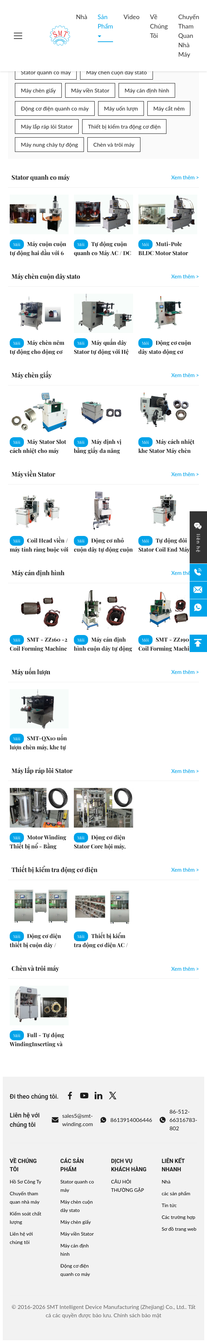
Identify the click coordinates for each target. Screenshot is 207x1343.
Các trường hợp (178, 1217)
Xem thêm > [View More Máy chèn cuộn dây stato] (185, 276)
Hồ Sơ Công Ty (25, 1182)
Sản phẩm (105, 21)
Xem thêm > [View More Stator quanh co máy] (185, 177)
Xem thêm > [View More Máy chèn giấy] (185, 375)
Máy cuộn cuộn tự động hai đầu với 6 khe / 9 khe (38, 252)
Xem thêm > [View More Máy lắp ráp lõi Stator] (185, 771)
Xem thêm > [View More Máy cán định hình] (185, 573)
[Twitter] (112, 1096)
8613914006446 (126, 1119)
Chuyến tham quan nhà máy (188, 35)
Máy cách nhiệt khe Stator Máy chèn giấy (166, 450)
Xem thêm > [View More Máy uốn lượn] (185, 672)
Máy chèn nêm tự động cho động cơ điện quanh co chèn (37, 351)
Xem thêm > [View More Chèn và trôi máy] (185, 969)
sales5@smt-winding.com (72, 1119)
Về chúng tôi (159, 26)
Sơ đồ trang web (179, 1229)
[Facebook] (70, 1096)
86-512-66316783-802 (178, 1119)
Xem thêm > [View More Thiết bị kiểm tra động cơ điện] (185, 869)
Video (131, 17)
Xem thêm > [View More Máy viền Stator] (185, 474)
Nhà (81, 17)
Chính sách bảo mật (137, 1315)
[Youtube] (84, 1096)
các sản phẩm (176, 1193)
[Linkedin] (98, 1096)
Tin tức (169, 1205)
